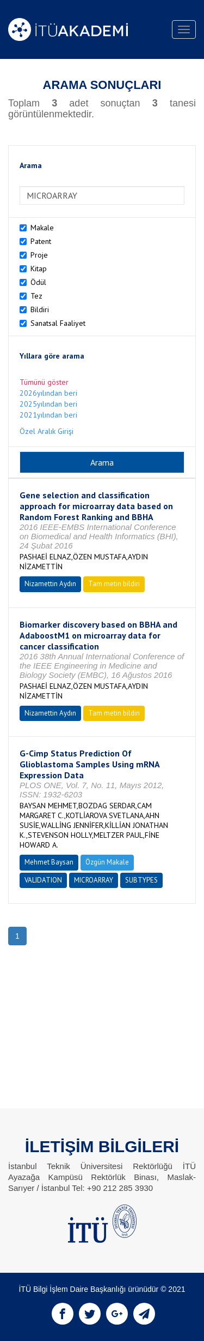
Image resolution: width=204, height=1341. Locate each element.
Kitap (38, 268)
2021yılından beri (48, 415)
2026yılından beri (48, 393)
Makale (42, 228)
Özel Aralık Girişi (46, 431)
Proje (39, 255)
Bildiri (39, 309)
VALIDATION (43, 880)
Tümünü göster (44, 382)
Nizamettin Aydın (50, 583)
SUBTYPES (141, 880)
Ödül (38, 282)
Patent (40, 241)
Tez (36, 296)
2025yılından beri (48, 404)
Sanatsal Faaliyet (57, 323)
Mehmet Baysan (48, 862)
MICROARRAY (93, 880)
